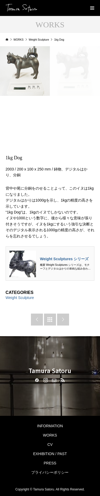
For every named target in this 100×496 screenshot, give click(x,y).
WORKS (50, 435)
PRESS (50, 463)
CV (50, 444)
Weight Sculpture (20, 298)
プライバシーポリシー (50, 472)
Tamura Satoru (50, 370)
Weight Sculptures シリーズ (64, 259)
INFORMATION (50, 426)
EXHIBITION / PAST (50, 454)
